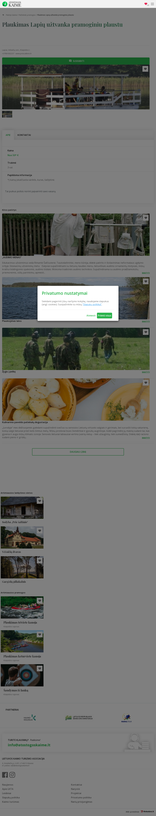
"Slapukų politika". (92, 304)
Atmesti (91, 315)
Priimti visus (104, 315)
